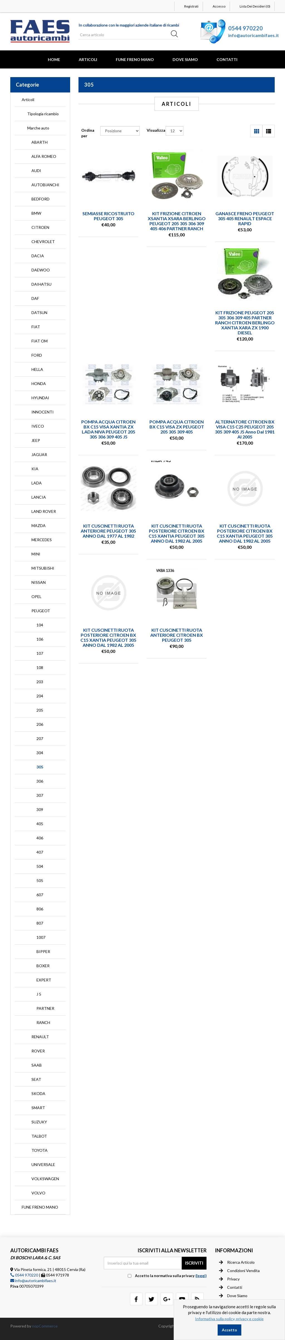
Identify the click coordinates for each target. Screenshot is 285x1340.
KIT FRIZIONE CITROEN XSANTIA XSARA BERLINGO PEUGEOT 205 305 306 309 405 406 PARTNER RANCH (177, 221)
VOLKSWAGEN (45, 1178)
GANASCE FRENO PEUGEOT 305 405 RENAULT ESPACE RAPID (244, 218)
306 (39, 781)
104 (39, 625)
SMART (38, 1107)
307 (39, 795)
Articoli (88, 59)
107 (39, 653)
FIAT (35, 326)
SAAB (36, 1065)
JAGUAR (39, 454)
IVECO (37, 426)
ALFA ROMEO (43, 156)
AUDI (36, 170)
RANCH (43, 1022)
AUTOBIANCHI (45, 184)
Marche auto (38, 128)
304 (39, 752)
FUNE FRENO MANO (135, 59)
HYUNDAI (40, 397)
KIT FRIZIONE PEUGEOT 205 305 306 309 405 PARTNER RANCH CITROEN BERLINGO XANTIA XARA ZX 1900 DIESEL (245, 322)
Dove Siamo (185, 59)
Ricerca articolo (237, 1262)
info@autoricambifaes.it (253, 35)
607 (39, 894)
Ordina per (87, 133)
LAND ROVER (43, 511)
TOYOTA (39, 1150)
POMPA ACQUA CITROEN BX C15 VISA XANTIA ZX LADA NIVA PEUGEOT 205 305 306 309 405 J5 (108, 429)
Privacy (229, 1279)
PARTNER (45, 1008)
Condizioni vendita (239, 1270)
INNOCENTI (42, 412)
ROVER (38, 1051)
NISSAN (38, 582)
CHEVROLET (43, 241)
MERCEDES (41, 539)
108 (39, 667)
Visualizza (156, 130)
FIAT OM (39, 341)
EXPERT (43, 980)
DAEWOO (40, 270)
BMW (36, 213)
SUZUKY (39, 1121)
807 (39, 923)
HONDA (38, 383)
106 (39, 639)
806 (39, 909)
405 (39, 823)
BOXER (43, 965)
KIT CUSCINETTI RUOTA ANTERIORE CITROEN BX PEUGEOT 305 (176, 635)
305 (39, 767)
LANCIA (38, 497)
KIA (34, 468)
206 (39, 724)
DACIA (37, 255)
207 (39, 738)
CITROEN (40, 227)
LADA (36, 483)
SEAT (36, 1079)
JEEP (35, 440)
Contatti (227, 59)
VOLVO (38, 1192)
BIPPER (43, 951)
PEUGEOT (40, 610)
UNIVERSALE (43, 1164)
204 (39, 696)
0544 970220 (245, 28)
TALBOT (39, 1136)
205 (39, 710)
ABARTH (39, 142)
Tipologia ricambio (43, 113)
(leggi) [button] (201, 1275)
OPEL (36, 596)
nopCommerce (45, 1326)
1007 (40, 937)
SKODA (38, 1093)
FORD (36, 355)
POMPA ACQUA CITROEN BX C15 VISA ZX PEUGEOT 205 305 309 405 (176, 426)
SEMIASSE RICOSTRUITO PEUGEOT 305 (108, 216)
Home (54, 59)
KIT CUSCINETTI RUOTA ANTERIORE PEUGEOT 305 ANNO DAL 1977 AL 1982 (108, 530)
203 (39, 681)
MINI (35, 554)
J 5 (38, 994)
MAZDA (38, 525)
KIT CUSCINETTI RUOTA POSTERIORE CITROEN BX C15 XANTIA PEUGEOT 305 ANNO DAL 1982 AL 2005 (177, 533)
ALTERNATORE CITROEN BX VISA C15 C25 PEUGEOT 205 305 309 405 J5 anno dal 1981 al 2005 (245, 429)
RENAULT (40, 1036)
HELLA (37, 369)
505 (39, 880)
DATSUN (39, 312)
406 (39, 838)
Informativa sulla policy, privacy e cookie (229, 1318)
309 (39, 809)
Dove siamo (233, 1296)
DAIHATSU (41, 284)
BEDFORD (40, 199)
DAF (35, 298)
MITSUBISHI (42, 568)
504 (39, 866)
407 (39, 852)
